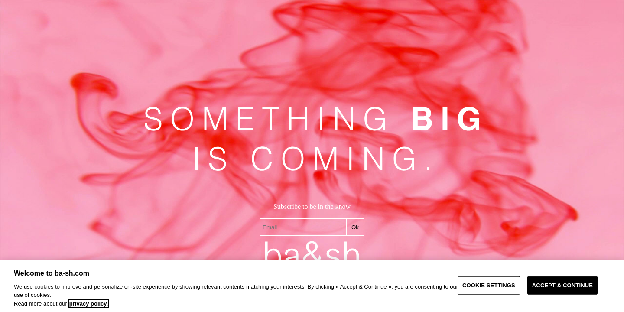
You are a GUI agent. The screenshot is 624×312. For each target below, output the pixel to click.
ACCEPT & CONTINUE (562, 285)
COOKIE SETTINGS (488, 285)
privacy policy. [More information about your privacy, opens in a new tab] (88, 303)
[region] (312, 286)
